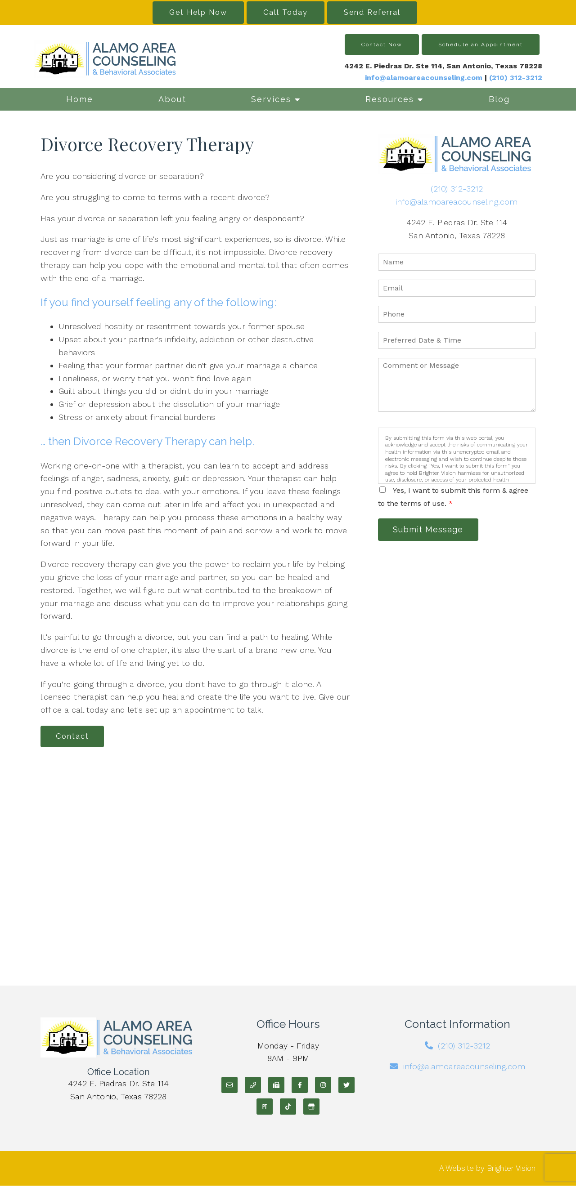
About (172, 99)
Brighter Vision (511, 1169)
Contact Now (381, 44)
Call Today (285, 12)
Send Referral (372, 12)
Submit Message (430, 530)
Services (271, 99)
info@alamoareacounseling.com (423, 77)
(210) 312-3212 (457, 188)
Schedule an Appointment (480, 44)
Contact (73, 736)
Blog (499, 99)
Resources (389, 99)
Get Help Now (198, 12)
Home (79, 99)
